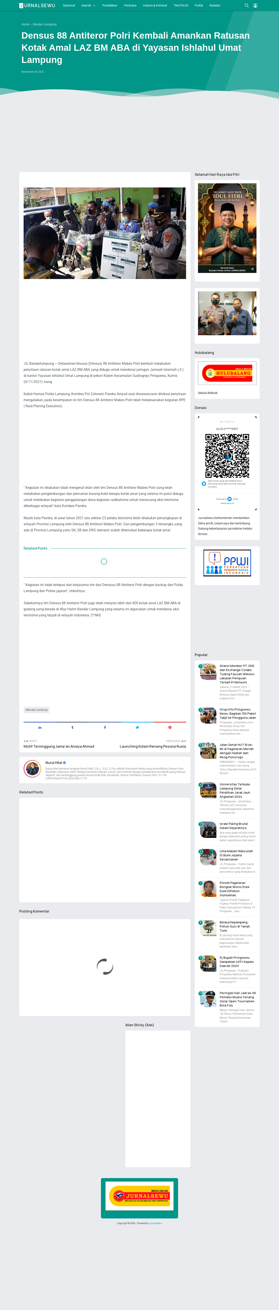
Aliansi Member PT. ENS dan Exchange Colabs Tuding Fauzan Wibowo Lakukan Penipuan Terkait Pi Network (237, 674)
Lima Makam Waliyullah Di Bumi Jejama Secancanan (236, 855)
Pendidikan (109, 5)
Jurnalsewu (37, 5)
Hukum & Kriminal (155, 5)
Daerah (86, 5)
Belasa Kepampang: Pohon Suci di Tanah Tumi (235, 926)
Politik (199, 5)
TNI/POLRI (181, 5)
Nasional (69, 5)
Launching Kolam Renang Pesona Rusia (153, 746)
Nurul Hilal (54, 762)
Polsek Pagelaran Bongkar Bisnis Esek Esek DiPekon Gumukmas (234, 889)
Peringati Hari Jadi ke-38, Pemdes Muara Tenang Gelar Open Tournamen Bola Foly (238, 999)
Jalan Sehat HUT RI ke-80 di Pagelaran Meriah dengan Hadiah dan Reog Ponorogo (237, 751)
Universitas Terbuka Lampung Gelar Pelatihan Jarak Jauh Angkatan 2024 (235, 790)
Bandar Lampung (37, 709)
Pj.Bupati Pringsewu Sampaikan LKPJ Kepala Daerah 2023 (236, 961)
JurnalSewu (155, 1223)
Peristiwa (130, 5)
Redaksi (214, 5)
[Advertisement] (139, 135)
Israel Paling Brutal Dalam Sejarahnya (234, 826)
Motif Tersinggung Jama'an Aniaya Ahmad (59, 746)
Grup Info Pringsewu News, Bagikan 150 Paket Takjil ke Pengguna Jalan (238, 713)
